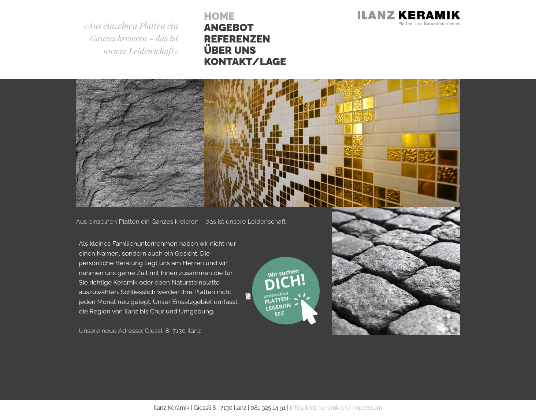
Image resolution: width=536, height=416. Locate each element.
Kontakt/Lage (245, 62)
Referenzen (237, 39)
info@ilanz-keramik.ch (319, 407)
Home (219, 16)
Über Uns (230, 50)
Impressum (367, 407)
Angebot (229, 28)
